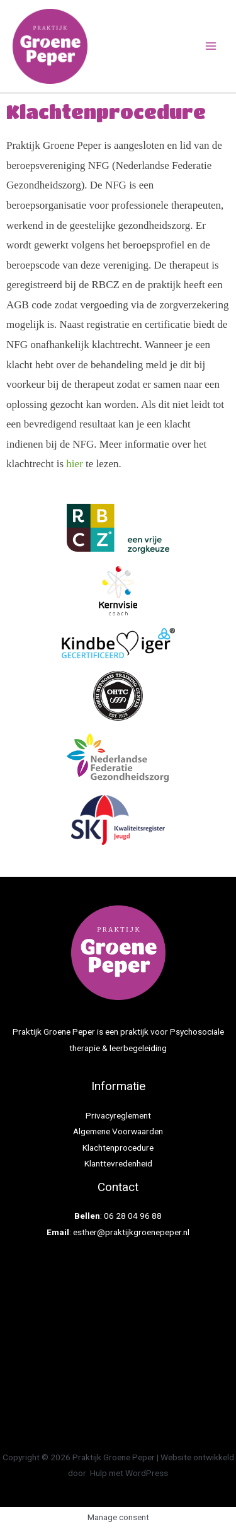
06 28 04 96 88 (133, 1216)
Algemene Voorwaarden (118, 1131)
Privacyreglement (118, 1115)
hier (74, 464)
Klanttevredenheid (118, 1163)
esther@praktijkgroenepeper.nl (131, 1232)
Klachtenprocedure (118, 1147)
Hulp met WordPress (129, 1473)
